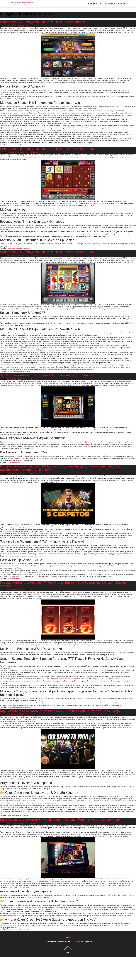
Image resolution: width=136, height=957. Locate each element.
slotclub (27, 707)
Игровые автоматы (13, 145)
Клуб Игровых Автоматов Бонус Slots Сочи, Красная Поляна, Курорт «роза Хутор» (60, 711)
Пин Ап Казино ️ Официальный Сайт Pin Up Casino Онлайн (42, 22)
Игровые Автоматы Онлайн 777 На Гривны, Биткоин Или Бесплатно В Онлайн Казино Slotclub (63, 584)
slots (26, 816)
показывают (97, 529)
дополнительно (60, 203)
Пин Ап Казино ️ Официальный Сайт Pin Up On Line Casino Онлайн (48, 149)
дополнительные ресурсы (9, 925)
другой (89, 444)
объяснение (124, 333)
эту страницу (124, 106)
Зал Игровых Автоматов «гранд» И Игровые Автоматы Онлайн (46, 375)
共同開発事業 (92, 4)
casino (27, 145)
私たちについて (123, 4)
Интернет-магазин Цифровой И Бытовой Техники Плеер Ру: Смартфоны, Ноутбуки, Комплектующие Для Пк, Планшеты (61, 468)
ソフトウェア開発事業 (107, 4)
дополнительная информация (65, 679)
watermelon (34, 26)
